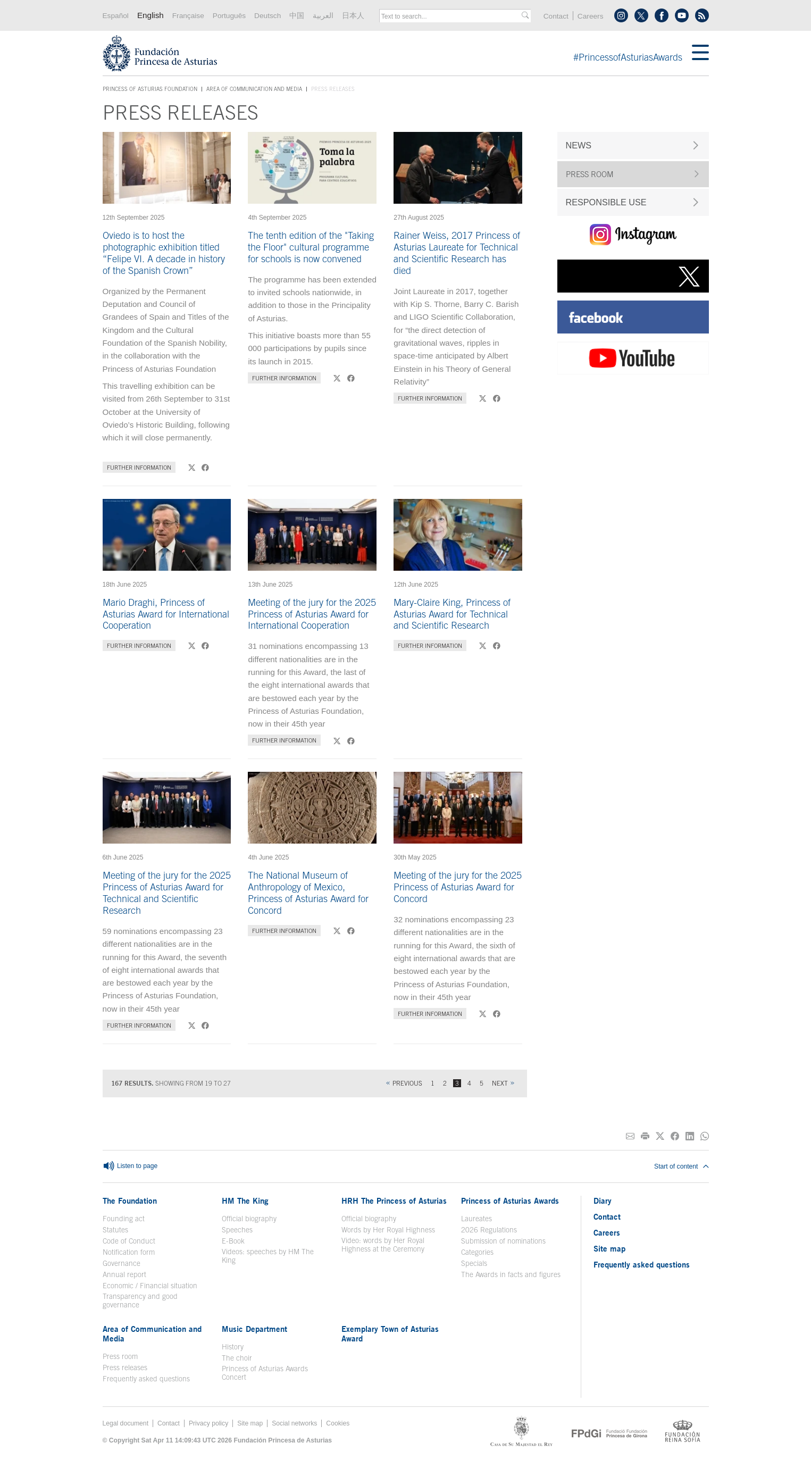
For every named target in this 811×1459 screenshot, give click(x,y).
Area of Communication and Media (254, 89)
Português (229, 16)
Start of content (681, 1166)
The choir (237, 1358)
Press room (120, 1356)
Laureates (476, 1218)
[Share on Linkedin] (689, 1136)
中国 (296, 16)
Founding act (124, 1218)
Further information (139, 467)
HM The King (245, 1200)
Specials (474, 1263)
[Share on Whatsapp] (704, 1136)
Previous (407, 1083)
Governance (121, 1263)
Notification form (129, 1252)
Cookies (337, 1423)
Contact (556, 16)
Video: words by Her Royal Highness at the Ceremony (382, 1244)
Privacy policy (208, 1423)
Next (500, 1083)
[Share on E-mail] (630, 1136)
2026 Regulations (489, 1229)
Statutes (115, 1229)
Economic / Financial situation (150, 1285)
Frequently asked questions (146, 1378)
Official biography (249, 1218)
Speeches (237, 1229)
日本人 (353, 16)
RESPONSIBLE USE (606, 202)
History (233, 1347)
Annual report (124, 1274)
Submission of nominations (503, 1241)
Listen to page (130, 1166)
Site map (609, 1248)
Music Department (254, 1328)
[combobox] (451, 16)
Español (116, 16)
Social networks (294, 1423)
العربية (323, 16)
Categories (477, 1252)
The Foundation (130, 1200)
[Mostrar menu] (700, 53)
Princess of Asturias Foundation (150, 89)
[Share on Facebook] (675, 1136)
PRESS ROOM (590, 174)
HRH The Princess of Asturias (394, 1200)
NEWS (579, 145)
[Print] (645, 1136)
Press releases (125, 1367)
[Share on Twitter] (660, 1136)
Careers (591, 16)
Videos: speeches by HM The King (268, 1255)
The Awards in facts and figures (511, 1274)
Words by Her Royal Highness (388, 1229)
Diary (602, 1200)
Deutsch (267, 16)
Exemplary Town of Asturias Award (390, 1333)
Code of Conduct (129, 1241)
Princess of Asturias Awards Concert (265, 1372)
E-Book (233, 1241)
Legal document (126, 1423)
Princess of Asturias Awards (510, 1200)
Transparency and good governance (140, 1300)
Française (188, 16)
